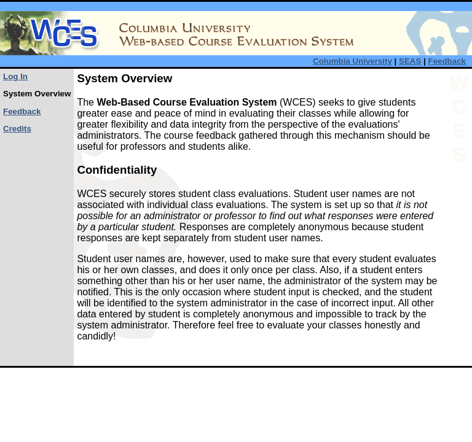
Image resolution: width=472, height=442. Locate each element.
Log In (15, 76)
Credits (17, 128)
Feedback (447, 61)
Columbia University (352, 61)
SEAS (410, 61)
